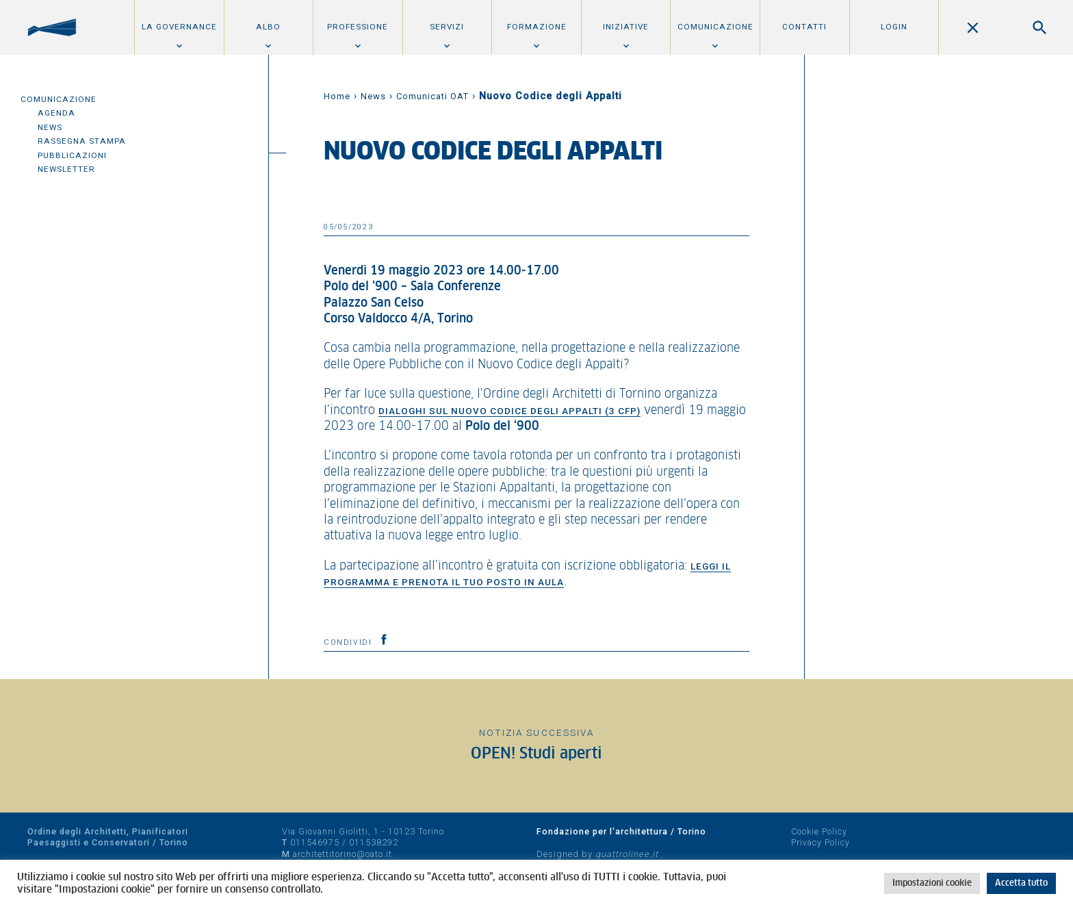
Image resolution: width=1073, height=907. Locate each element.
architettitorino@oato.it (342, 854)
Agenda (56, 113)
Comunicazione (715, 26)
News (50, 127)
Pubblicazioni (72, 155)
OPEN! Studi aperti (536, 754)
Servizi (447, 26)
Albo (268, 26)
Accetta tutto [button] (1021, 883)
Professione (357, 26)
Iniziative (626, 26)
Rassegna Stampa (82, 141)
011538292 (373, 842)
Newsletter (66, 169)
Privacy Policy (820, 842)
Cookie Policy (819, 831)
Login (894, 26)
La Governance (179, 26)
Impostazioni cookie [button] (932, 883)
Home (337, 96)
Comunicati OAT (432, 96)
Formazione (537, 26)
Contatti (804, 26)
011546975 (314, 842)
